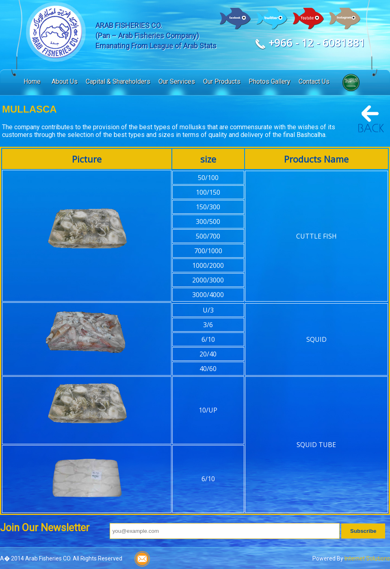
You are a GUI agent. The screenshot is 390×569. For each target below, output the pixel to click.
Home (32, 81)
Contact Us (314, 81)
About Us (65, 81)
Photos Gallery (269, 81)
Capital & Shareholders (118, 81)
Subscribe (363, 531)
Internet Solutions (367, 558)
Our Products (221, 81)
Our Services (176, 81)
